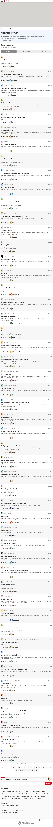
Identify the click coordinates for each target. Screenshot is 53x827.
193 (30, 770)
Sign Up (11, 820)
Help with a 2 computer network (10, 725)
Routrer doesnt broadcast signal (10, 345)
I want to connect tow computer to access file (14, 216)
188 (16, 770)
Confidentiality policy (29, 820)
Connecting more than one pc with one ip (13, 117)
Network (12, 28)
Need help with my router (8, 130)
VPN (12, 47)
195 (33, 770)
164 (26, 767)
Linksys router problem (8, 460)
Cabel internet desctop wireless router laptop (14, 570)
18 (13, 767)
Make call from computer (8, 556)
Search (49, 45)
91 (19, 767)
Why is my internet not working (10, 245)
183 (33, 767)
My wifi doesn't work (7, 530)
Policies (41, 820)
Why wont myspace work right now (11, 74)
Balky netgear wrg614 (7, 187)
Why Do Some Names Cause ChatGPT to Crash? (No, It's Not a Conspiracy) (21, 798)
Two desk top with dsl (7, 388)
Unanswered (26, 51)
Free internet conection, (8, 331)
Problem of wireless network (9, 642)
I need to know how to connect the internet (14, 60)
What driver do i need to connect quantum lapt (15, 403)
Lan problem (4, 516)
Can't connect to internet (8, 585)
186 (43, 767)
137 (23, 767)
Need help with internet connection (11, 159)
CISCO (2, 47)
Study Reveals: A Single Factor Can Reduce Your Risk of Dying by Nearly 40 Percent (23, 791)
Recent (8, 51)
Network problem (6, 684)
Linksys (7, 47)
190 (23, 770)
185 (40, 767)
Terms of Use (21, 820)
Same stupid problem (7, 739)
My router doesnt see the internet (11, 655)
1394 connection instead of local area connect (15, 173)
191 (26, 770)
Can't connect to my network (9, 103)
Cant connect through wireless (10, 754)
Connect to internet (6, 230)
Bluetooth (4, 273)
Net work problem (6, 599)
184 (37, 767)
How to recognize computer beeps (11, 815)
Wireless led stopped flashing (10, 474)
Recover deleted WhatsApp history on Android (14, 808)
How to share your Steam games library (12, 810)
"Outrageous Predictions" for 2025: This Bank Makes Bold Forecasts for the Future (23, 796)
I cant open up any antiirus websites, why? (13, 88)
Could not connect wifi (7, 613)
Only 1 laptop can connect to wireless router (14, 669)
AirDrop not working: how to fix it (10, 805)
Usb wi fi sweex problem (8, 144)
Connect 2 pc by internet (8, 259)
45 (16, 767)
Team (15, 820)
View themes (11, 40)
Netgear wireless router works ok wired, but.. (14, 711)
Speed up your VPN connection (10, 812)
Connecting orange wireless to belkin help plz (14, 360)
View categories (4, 40)
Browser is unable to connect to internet (13, 302)
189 (20, 770)
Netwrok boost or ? (6, 374)
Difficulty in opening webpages (10, 431)
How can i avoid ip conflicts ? (9, 288)
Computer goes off (6, 417)
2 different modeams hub (8, 316)
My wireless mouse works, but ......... (12, 628)
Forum (6, 28)
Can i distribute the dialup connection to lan (14, 503)
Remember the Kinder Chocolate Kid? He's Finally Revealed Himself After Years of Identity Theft (26, 793)
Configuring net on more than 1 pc (11, 446)
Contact (37, 820)
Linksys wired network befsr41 (10, 202)
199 (37, 770)
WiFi (15, 47)
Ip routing (4, 698)
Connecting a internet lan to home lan (12, 489)
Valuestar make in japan (8, 543)
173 (30, 767)
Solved (44, 51)
